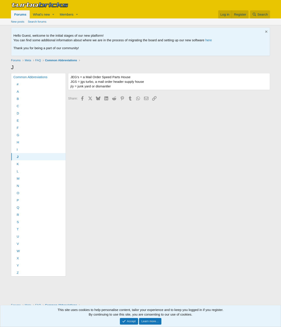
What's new (41, 14)
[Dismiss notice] (266, 32)
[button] (53, 14)
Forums (20, 14)
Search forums (37, 21)
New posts (17, 21)
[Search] (260, 14)
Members (67, 14)
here (208, 40)
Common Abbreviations (30, 77)
